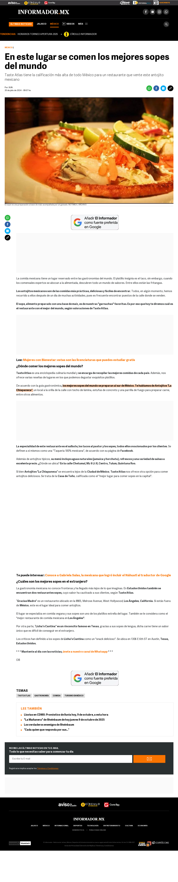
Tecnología (92, 826)
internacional (61, 826)
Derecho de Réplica (87, 846)
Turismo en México (74, 696)
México (54, 24)
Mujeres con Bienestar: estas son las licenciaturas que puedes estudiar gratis (79, 360)
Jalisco (41, 24)
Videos (68, 23)
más (83, 24)
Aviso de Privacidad (71, 846)
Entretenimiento (111, 826)
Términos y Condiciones (47, 768)
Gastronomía (41, 696)
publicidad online (97, 830)
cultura (129, 826)
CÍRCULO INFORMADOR (83, 34)
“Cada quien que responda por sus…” (46, 730)
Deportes (77, 826)
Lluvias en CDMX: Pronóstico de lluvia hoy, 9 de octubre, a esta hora (66, 715)
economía (143, 826)
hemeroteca (78, 830)
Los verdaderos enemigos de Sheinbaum (49, 725)
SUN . (11, 88)
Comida (57, 696)
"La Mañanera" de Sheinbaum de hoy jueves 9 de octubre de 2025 (64, 720)
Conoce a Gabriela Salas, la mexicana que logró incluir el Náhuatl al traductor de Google (108, 575)
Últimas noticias (21, 24)
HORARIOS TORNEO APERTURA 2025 (38, 34)
